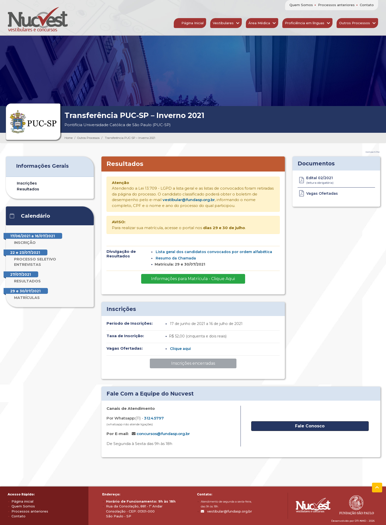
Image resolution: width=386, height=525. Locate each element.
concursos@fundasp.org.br (163, 433)
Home (68, 138)
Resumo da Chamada (176, 258)
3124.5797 (154, 418)
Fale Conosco (310, 426)
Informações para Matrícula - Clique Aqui (193, 278)
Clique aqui (180, 348)
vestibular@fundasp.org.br (189, 199)
